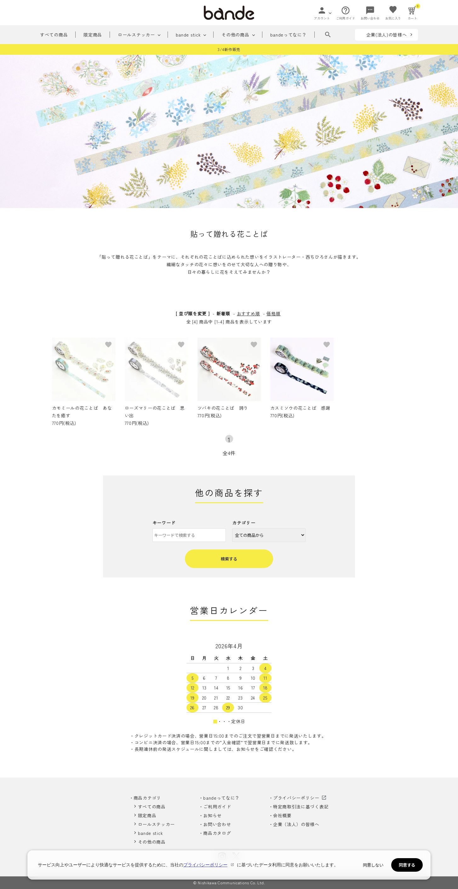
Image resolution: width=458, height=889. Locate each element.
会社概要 (282, 815)
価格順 (273, 313)
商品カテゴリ (147, 798)
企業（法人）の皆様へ (296, 824)
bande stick (188, 34)
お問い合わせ (217, 824)
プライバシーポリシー (296, 798)
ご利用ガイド (217, 806)
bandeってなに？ (288, 34)
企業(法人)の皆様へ (386, 34)
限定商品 (92, 34)
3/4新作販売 (229, 49)
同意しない (373, 865)
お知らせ (212, 815)
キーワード (164, 523)
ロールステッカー (136, 34)
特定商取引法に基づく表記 (301, 806)
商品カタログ (217, 833)
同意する (407, 865)
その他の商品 (235, 34)
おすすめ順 (248, 313)
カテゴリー (243, 523)
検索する (229, 559)
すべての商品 (54, 34)
